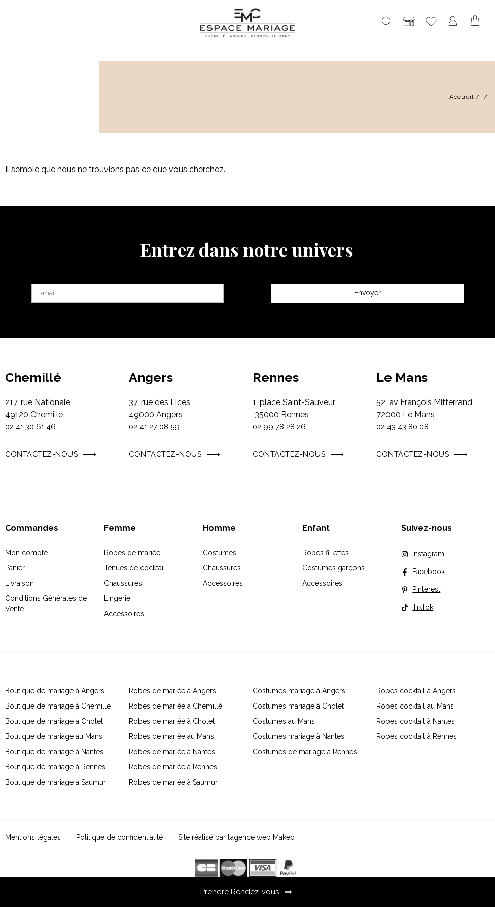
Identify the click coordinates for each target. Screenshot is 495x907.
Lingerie (117, 598)
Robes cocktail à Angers (416, 691)
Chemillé (33, 377)
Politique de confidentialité (119, 837)
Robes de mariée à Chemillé (175, 706)
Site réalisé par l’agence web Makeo (236, 837)
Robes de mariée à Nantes (172, 752)
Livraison (19, 583)
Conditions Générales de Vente (46, 603)
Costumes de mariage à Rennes (305, 752)
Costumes (219, 553)
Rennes (276, 377)
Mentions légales (33, 837)
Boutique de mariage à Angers (54, 691)
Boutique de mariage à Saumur (55, 782)
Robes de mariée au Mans (171, 736)
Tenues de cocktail (134, 568)
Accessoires (124, 614)
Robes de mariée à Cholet (172, 721)
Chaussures (123, 583)
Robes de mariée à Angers (172, 691)
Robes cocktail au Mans (415, 706)
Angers (151, 377)
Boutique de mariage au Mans (53, 736)
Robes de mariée (132, 553)
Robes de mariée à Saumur (173, 782)
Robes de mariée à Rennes (173, 767)
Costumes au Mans (284, 721)
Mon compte (26, 553)
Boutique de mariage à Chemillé (58, 706)
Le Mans (402, 377)
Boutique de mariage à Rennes (55, 767)
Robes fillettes (325, 553)
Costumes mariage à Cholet (298, 706)
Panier (15, 568)
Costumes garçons (333, 568)
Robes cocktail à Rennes (416, 736)
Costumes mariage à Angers (299, 691)
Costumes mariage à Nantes (298, 736)
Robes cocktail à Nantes (415, 721)
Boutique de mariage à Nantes (54, 752)
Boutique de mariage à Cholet (54, 721)
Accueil (461, 96)
